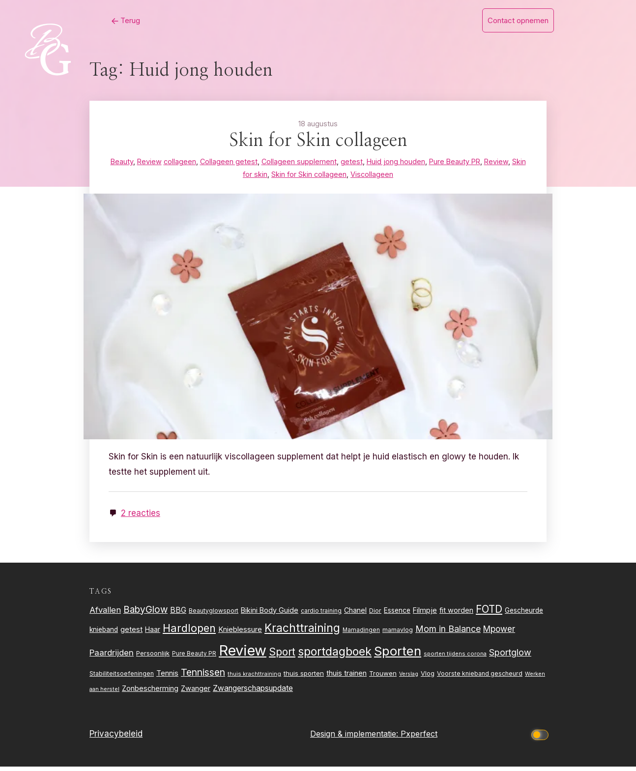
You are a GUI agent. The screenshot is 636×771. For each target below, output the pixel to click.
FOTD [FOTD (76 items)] (489, 613)
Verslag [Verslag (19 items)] (408, 678)
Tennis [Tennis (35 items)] (167, 677)
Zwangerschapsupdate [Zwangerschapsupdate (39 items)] (253, 693)
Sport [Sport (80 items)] (282, 656)
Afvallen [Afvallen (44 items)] (105, 614)
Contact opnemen (518, 20)
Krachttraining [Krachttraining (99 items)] (302, 632)
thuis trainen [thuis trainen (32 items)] (346, 677)
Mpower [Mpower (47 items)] (499, 633)
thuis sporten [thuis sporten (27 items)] (304, 678)
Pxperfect (419, 738)
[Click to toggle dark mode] (541, 738)
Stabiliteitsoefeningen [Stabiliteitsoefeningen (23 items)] (121, 678)
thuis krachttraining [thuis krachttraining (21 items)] (254, 678)
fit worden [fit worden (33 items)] (456, 614)
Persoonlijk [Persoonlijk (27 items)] (153, 657)
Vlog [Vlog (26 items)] (427, 678)
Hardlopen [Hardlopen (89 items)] (189, 632)
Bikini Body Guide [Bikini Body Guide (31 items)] (269, 614)
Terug (96, 20)
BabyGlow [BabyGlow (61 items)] (145, 614)
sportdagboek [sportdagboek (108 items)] (335, 656)
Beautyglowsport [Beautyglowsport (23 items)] (213, 615)
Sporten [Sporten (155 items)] (397, 655)
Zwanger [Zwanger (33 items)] (195, 693)
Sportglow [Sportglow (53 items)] (510, 657)
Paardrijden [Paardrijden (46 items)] (111, 657)
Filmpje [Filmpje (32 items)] (425, 614)
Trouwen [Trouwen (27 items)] (383, 678)
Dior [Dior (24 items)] (375, 615)
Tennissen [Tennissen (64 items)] (203, 677)
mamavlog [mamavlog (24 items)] (397, 634)
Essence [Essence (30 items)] (397, 615)
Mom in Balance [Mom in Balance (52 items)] (448, 633)
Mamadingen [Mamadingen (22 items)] (361, 634)
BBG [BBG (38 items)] (178, 614)
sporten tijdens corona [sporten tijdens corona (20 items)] (455, 658)
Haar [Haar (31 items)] (152, 633)
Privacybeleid (116, 738)
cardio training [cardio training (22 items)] (321, 615)
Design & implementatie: (355, 738)
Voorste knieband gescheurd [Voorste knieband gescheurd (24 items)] (479, 678)
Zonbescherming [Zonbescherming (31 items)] (150, 693)
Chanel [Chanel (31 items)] (355, 614)
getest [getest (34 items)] (131, 633)
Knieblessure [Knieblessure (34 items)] (240, 633)
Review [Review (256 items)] (242, 654)
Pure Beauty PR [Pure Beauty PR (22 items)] (194, 658)
